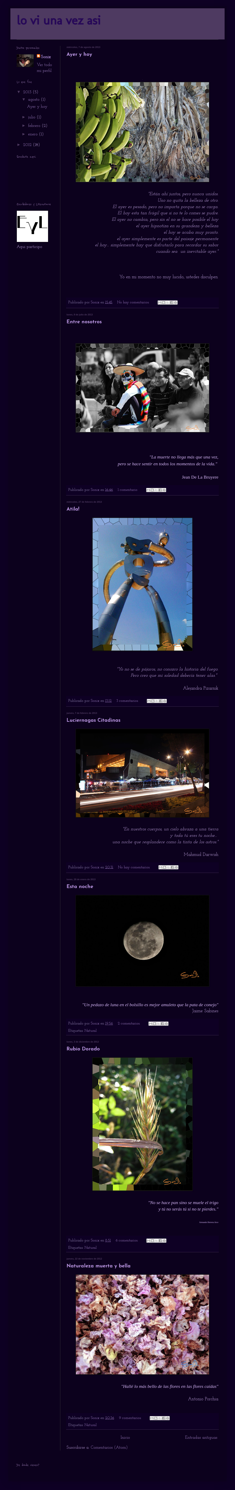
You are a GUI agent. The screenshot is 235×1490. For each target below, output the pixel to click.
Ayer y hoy (79, 54)
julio (32, 117)
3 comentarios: (128, 701)
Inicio (125, 1438)
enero (33, 134)
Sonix (46, 57)
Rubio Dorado (83, 1049)
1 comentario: (128, 490)
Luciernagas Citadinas (93, 720)
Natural (90, 1031)
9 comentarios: (130, 1418)
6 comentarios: (127, 1240)
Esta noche (80, 886)
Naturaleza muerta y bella (99, 1266)
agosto (34, 100)
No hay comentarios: (133, 302)
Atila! (73, 509)
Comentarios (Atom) (109, 1448)
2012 (28, 145)
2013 (28, 92)
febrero (35, 126)
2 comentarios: (129, 1024)
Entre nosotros (84, 322)
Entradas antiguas (201, 1438)
